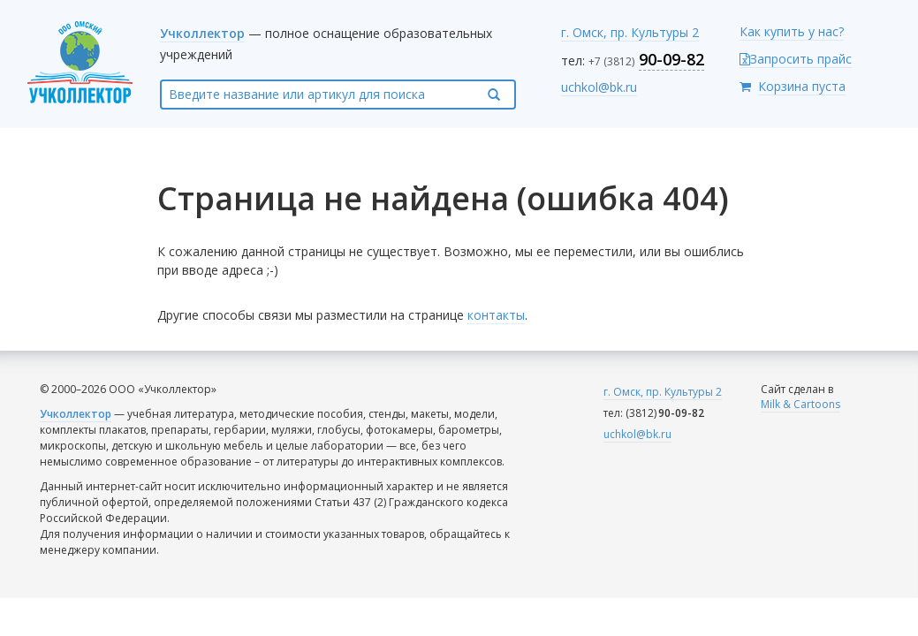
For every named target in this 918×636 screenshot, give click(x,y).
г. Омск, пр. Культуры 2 (630, 32)
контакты (496, 315)
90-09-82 (671, 59)
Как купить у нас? (792, 31)
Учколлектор (202, 33)
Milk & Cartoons (800, 404)
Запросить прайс (796, 58)
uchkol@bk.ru (599, 87)
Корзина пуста (802, 86)
